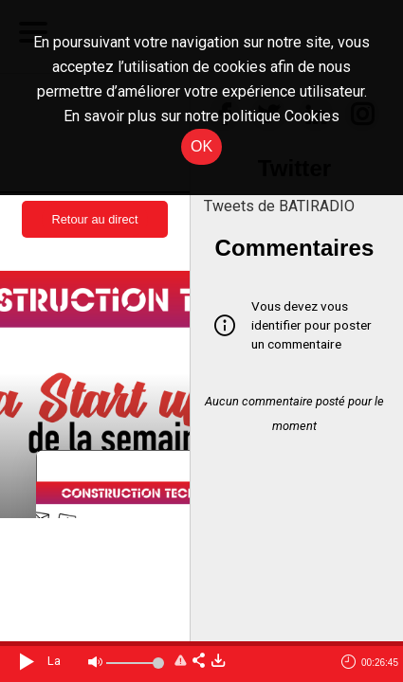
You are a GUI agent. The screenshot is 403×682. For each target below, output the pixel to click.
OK (201, 146)
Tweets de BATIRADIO (279, 206)
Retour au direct (94, 219)
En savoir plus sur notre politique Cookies (201, 116)
